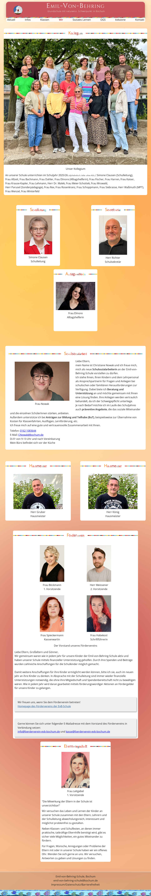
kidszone (120, 19)
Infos (28, 19)
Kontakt (139, 19)
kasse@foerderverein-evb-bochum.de (88, 731)
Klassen (44, 19)
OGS (103, 19)
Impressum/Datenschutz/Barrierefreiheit (75, 884)
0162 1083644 (28, 430)
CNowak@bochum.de (30, 435)
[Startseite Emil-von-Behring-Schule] (75, 7)
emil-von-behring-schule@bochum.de (75, 880)
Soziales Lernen (82, 19)
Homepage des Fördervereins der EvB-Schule (44, 706)
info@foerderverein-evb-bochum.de (39, 731)
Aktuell (11, 19)
